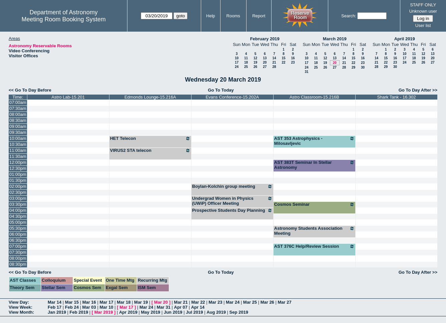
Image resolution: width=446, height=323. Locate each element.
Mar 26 (267, 302)
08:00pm (17, 258)
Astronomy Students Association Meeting (314, 231)
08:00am (17, 114)
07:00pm (17, 246)
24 (237, 67)
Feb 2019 (79, 312)
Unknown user (423, 11)
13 (265, 58)
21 (274, 62)
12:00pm (17, 162)
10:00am (17, 138)
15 (283, 58)
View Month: (21, 312)
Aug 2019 (216, 312)
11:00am (17, 150)
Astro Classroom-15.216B (314, 97)
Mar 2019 (103, 312)
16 (293, 58)
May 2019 (150, 312)
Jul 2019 (194, 312)
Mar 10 (106, 307)
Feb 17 (54, 307)
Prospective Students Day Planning (232, 210)
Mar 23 (215, 302)
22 (283, 62)
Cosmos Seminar (314, 204)
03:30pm (17, 204)
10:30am (17, 144)
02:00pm (17, 186)
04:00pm (17, 210)
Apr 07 (180, 307)
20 (265, 62)
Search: (348, 15)
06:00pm (17, 234)
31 (306, 72)
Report (258, 15)
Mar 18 (123, 302)
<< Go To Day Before (30, 90)
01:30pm (17, 180)
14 (274, 58)
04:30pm (17, 216)
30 (363, 67)
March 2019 (335, 38)
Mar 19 (141, 302)
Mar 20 (161, 302)
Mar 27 (284, 302)
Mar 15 (72, 302)
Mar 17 (106, 302)
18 (246, 62)
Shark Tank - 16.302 (396, 97)
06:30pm (17, 240)
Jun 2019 (173, 312)
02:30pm (17, 192)
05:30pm (17, 228)
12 (255, 58)
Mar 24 (233, 302)
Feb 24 (72, 307)
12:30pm (17, 168)
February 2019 (265, 38)
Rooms (233, 15)
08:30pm (17, 264)
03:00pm (17, 198)
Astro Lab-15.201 (68, 97)
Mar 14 (54, 302)
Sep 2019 (239, 312)
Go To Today (221, 90)
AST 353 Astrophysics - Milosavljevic (314, 141)
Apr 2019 (128, 312)
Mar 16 (89, 302)
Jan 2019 (57, 312)
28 (274, 67)
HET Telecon (150, 138)
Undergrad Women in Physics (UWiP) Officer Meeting (232, 201)
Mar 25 (250, 302)
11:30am (17, 156)
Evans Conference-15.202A (232, 97)
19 (255, 62)
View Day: (19, 302)
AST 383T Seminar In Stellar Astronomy (314, 165)
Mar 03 (89, 307)
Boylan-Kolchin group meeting (232, 186)
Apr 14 (197, 307)
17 (237, 62)
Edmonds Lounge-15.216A (150, 97)
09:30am (17, 132)
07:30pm (17, 252)
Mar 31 (163, 307)
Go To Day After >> (418, 90)
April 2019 (404, 38)
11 (246, 58)
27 (265, 67)
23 (293, 62)
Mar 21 (181, 302)
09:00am (17, 126)
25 (246, 67)
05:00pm (17, 222)
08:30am (17, 120)
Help (210, 15)
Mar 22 (198, 302)
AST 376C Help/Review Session (314, 246)
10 (237, 58)
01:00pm (17, 174)
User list (423, 25)
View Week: (20, 307)
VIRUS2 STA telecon (150, 150)
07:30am (17, 108)
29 (353, 67)
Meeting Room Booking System (64, 19)
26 (255, 67)
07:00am (17, 102)
